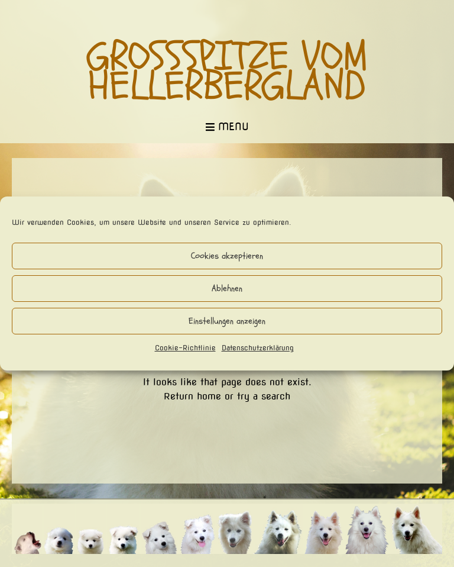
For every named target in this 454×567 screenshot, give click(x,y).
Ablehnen (227, 288)
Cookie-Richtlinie (185, 347)
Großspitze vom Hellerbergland (227, 71)
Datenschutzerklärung (258, 347)
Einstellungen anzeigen (227, 321)
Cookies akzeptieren (227, 256)
